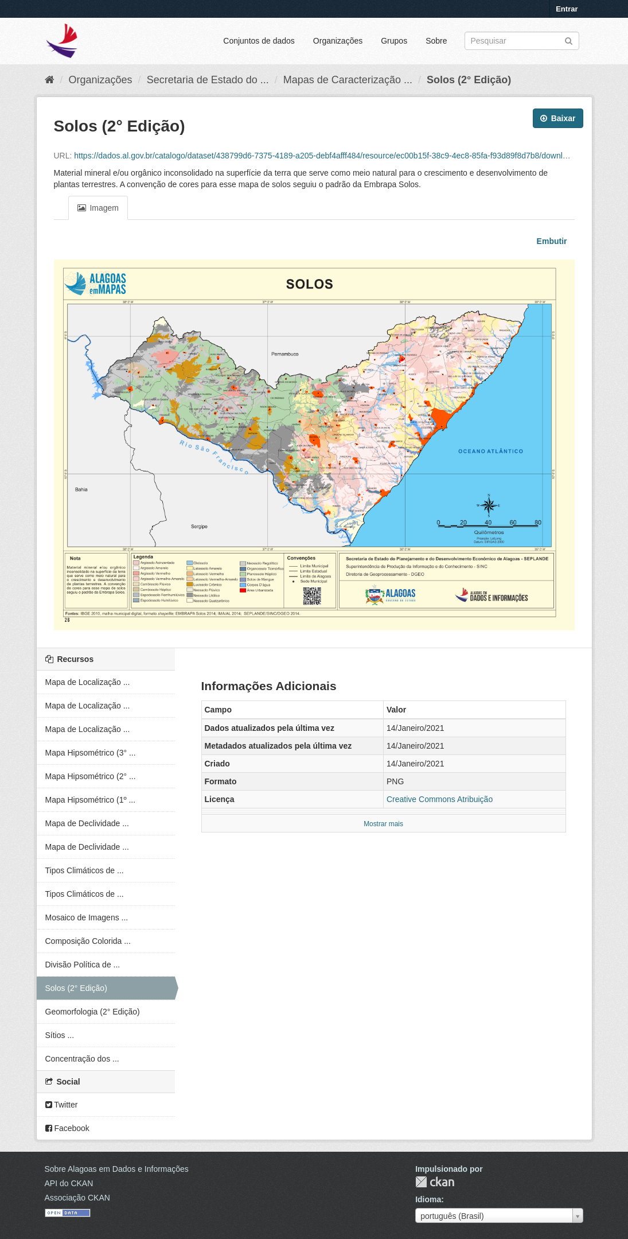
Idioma (428, 1199)
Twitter (61, 1104)
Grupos (394, 40)
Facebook (67, 1128)
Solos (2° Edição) (469, 80)
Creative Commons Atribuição (440, 799)
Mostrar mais (383, 824)
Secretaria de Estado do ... (208, 80)
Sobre (436, 40)
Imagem (98, 207)
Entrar (567, 9)
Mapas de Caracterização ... (347, 80)
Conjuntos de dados (259, 40)
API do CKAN (69, 1183)
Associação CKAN (77, 1197)
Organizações (337, 40)
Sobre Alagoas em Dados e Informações (117, 1169)
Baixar (558, 118)
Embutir (551, 241)
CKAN (434, 1182)
